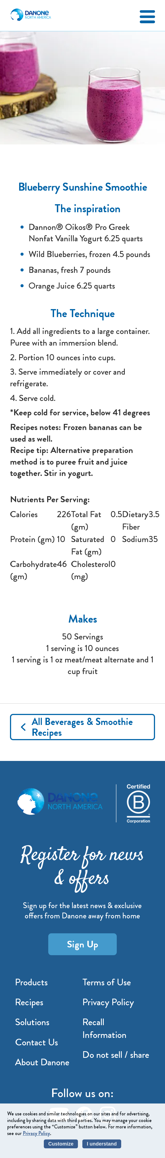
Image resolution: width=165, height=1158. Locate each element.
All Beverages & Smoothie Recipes (82, 727)
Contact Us (36, 1042)
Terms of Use (106, 982)
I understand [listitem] (102, 1144)
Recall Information (104, 1028)
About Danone (42, 1062)
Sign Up (82, 944)
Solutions (32, 1022)
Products (31, 982)
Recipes (29, 1002)
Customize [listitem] (60, 1144)
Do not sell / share (115, 1054)
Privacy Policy (108, 1002)
